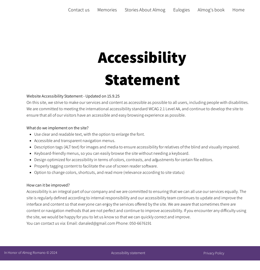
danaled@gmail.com (97, 223)
